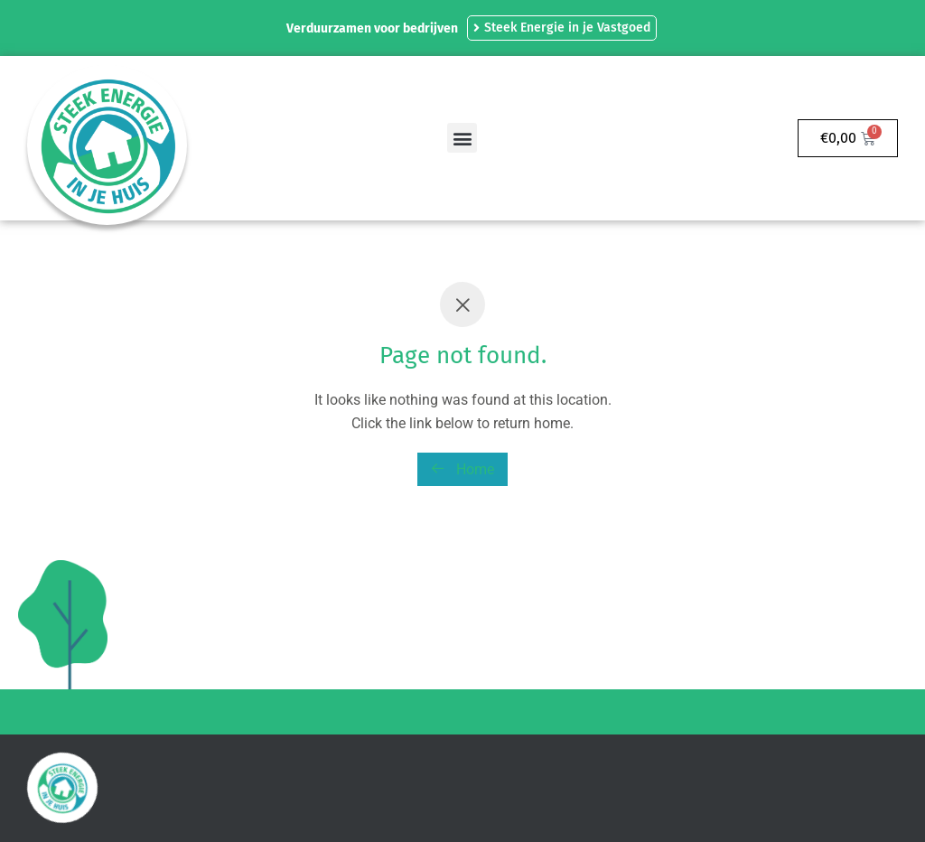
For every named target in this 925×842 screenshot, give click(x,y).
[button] (462, 138)
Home (462, 469)
